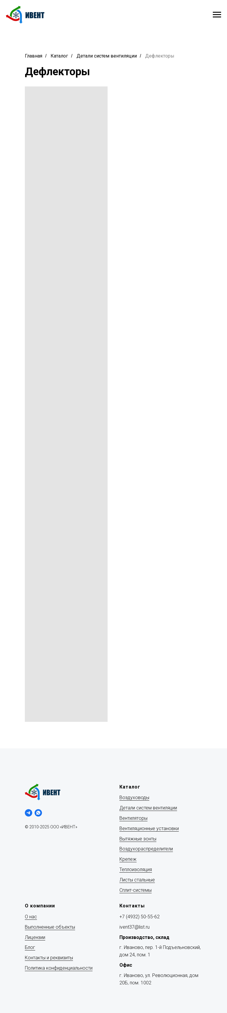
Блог (30, 947)
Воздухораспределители (146, 849)
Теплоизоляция (135, 869)
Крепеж (128, 859)
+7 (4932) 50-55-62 (139, 916)
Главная (33, 56)
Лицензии (35, 937)
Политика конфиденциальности (59, 968)
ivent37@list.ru (134, 927)
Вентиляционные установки (149, 828)
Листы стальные (137, 880)
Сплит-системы (135, 890)
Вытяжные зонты (137, 839)
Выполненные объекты (50, 927)
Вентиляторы (133, 818)
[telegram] (28, 813)
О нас (31, 916)
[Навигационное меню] (217, 15)
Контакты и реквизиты (49, 957)
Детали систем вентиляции (107, 56)
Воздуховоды (134, 797)
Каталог (59, 56)
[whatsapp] (38, 813)
